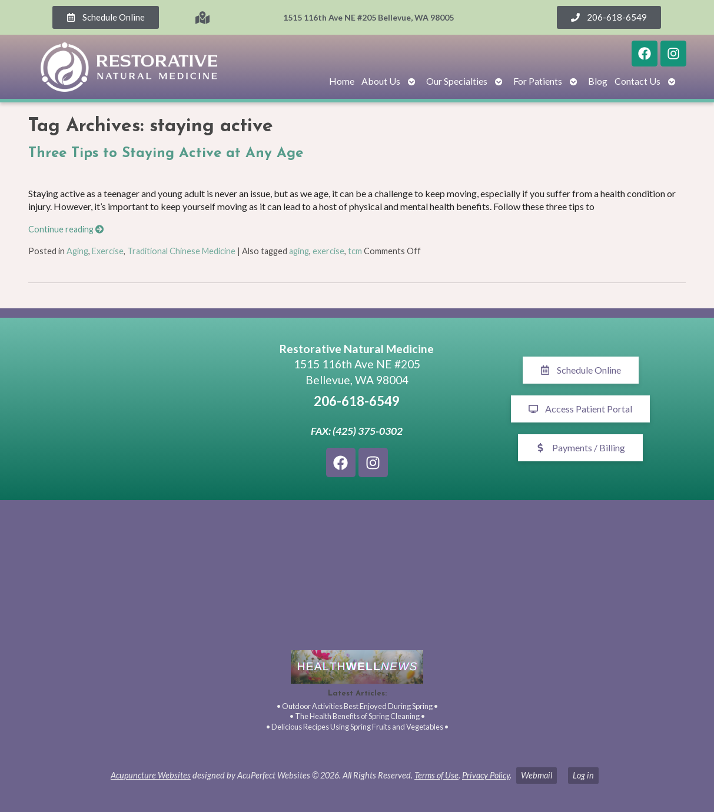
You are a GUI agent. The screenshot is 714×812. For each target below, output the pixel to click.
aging (299, 251)
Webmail (536, 775)
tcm (355, 251)
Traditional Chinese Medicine (181, 251)
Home (341, 80)
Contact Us (637, 80)
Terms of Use (436, 775)
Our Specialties (456, 80)
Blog (597, 80)
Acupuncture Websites (151, 775)
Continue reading (66, 229)
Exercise (108, 251)
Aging (77, 251)
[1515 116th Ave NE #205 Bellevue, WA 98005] (133, 408)
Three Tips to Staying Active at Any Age (165, 154)
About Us (380, 80)
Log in (583, 775)
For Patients (537, 80)
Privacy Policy (486, 775)
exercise (328, 251)
